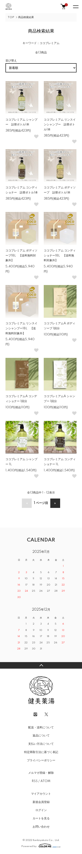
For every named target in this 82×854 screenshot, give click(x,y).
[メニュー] (75, 6)
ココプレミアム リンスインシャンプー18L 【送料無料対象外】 (21, 328)
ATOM (45, 781)
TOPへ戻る (41, 665)
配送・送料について (41, 727)
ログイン (41, 810)
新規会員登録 (41, 802)
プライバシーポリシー (41, 760)
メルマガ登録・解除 (41, 772)
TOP (11, 17)
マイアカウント (41, 793)
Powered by (41, 845)
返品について (41, 735)
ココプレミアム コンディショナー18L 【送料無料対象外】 (60, 255)
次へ (55, 503)
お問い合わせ (41, 826)
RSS (35, 781)
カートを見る (41, 818)
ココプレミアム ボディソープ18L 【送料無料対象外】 (21, 255)
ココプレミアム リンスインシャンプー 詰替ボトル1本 (60, 124)
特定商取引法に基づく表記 (41, 752)
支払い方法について (41, 743)
